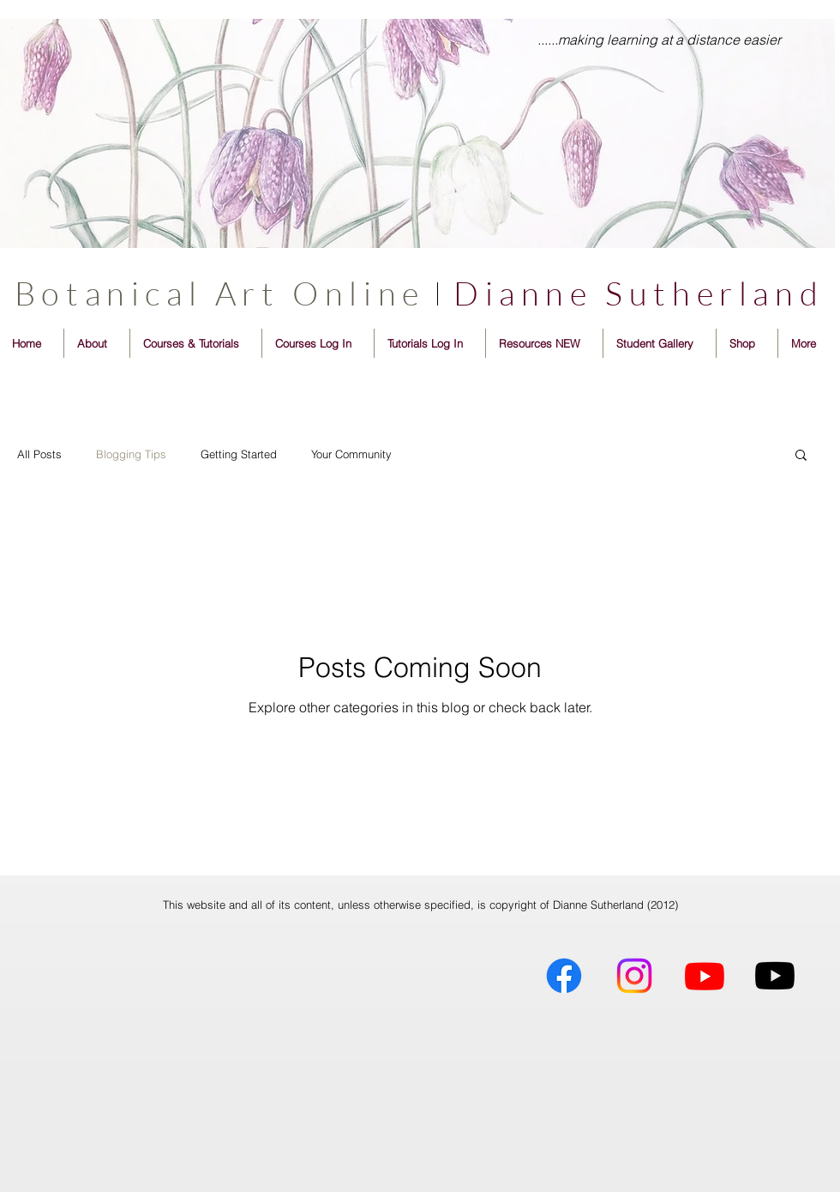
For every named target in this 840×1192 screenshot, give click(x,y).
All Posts (39, 454)
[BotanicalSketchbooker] (775, 976)
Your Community (351, 454)
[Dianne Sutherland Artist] (564, 976)
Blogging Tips (131, 454)
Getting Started (239, 454)
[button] (801, 456)
